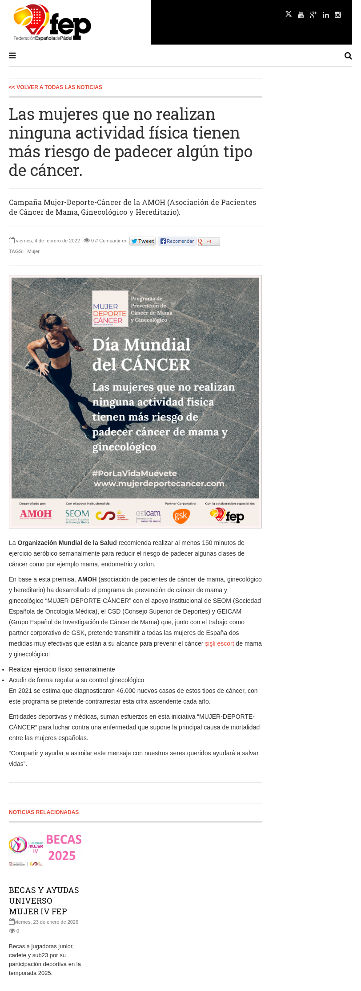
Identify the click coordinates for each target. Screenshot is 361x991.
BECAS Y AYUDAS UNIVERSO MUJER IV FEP (44, 901)
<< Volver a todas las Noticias (55, 87)
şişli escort (219, 643)
